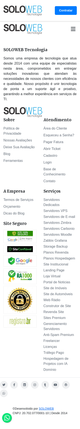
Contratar (66, 10)
